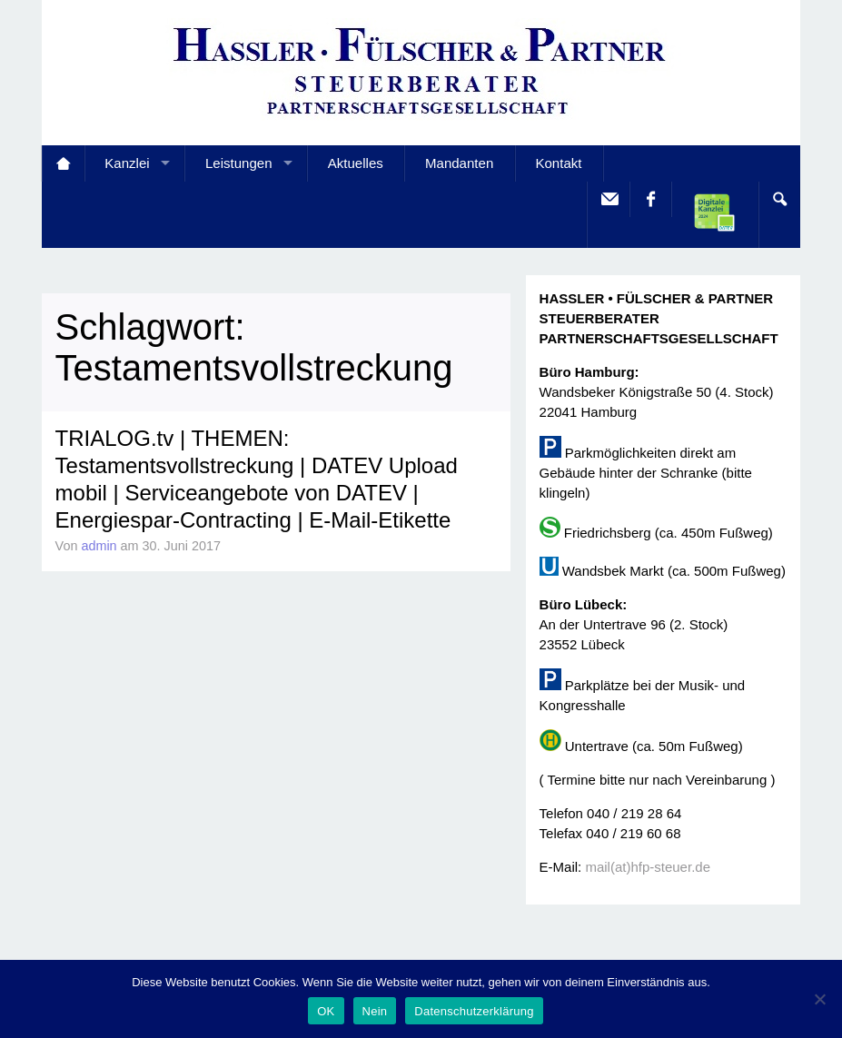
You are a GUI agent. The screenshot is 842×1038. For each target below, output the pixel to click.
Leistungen (238, 163)
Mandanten (459, 163)
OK (325, 1011)
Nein (375, 1011)
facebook (649, 200)
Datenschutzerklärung (473, 1011)
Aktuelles (355, 163)
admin (98, 546)
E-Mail (608, 200)
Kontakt (558, 163)
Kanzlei (126, 163)
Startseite (63, 163)
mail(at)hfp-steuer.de (647, 867)
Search (778, 200)
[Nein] (819, 999)
